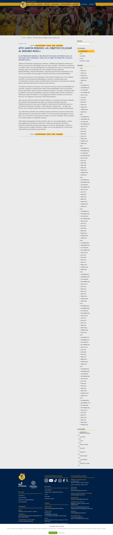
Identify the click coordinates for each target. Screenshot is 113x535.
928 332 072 (74, 489)
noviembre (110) (85, 403)
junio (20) (83, 131)
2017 (81, 335)
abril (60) (83, 104)
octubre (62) (84, 90)
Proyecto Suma (84, 61)
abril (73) (83, 420)
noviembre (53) (85, 245)
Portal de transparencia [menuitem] (26, 500)
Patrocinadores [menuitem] (66, 4)
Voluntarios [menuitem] (22, 497)
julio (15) (83, 192)
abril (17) (83, 262)
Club (81, 58)
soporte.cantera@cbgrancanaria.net (80, 507)
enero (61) (84, 80)
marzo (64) (84, 201)
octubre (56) (84, 216)
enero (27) (84, 206)
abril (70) (83, 167)
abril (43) (83, 293)
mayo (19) (83, 260)
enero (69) (84, 301)
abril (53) (83, 73)
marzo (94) (84, 422)
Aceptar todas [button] (53, 533)
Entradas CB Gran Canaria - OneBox (27, 511)
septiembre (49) (85, 281)
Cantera (82, 56)
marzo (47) (84, 233)
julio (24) (83, 223)
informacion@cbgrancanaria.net (79, 490)
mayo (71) (83, 323)
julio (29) (83, 255)
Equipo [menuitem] (33, 4)
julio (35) (83, 97)
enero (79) (84, 332)
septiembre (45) (85, 155)
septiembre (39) (85, 92)
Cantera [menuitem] (39, 4)
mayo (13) (83, 70)
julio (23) (83, 381)
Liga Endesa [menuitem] (48, 490)
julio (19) (83, 318)
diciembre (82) (85, 400)
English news (84, 444)
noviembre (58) (85, 182)
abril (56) (83, 388)
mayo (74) (83, 417)
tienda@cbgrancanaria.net (51, 514)
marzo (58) (84, 327)
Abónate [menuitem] (92, 4)
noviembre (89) (85, 308)
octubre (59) (84, 121)
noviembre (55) (85, 150)
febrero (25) (84, 235)
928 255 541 (48, 512)
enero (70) (84, 112)
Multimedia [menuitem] (55, 4)
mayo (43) (83, 197)
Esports (82, 448)
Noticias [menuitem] (47, 4)
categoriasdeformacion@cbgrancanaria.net (82, 508)
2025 (81, 83)
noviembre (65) (85, 371)
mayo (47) (83, 291)
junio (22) (83, 226)
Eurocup (82, 452)
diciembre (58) (85, 243)
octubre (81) (84, 184)
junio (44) (83, 257)
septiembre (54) (85, 376)
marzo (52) (84, 359)
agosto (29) (84, 158)
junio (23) (83, 289)
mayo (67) (83, 102)
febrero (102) (85, 393)
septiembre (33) (85, 187)
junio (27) (83, 100)
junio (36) (83, 352)
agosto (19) (84, 126)
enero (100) (84, 395)
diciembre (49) (85, 274)
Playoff (49, 45)
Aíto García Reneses (40, 45)
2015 (81, 398)
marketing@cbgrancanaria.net (78, 513)
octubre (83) (84, 405)
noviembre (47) (85, 277)
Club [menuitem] (27, 4)
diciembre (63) (85, 369)
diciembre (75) (85, 337)
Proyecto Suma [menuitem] (49, 498)
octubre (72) (84, 310)
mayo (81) (83, 386)
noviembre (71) (85, 340)
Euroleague (83, 456)
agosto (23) (84, 189)
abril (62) (83, 325)
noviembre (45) (85, 213)
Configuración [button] (61, 533)
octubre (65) (84, 247)
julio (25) (83, 129)
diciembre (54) (85, 180)
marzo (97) (84, 390)
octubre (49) (84, 279)
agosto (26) (84, 95)
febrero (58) (84, 78)
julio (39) (83, 349)
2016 (81, 366)
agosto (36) (84, 221)
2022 (81, 177)
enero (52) (84, 143)
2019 (81, 272)
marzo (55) (84, 75)
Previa (53, 45)
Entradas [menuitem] (84, 4)
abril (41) (83, 357)
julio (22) (83, 160)
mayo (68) (83, 165)
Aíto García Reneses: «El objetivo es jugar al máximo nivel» (45, 49)
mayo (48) (83, 228)
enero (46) (84, 269)
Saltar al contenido (31, 1)
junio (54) (83, 320)
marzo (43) (84, 138)
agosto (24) (84, 315)
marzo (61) (84, 170)
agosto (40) (84, 378)
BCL (81, 53)
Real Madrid (59, 45)
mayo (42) (83, 133)
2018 (81, 303)
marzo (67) (84, 107)
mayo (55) (83, 354)
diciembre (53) (85, 85)
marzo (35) (84, 264)
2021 (81, 209)
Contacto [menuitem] (21, 495)
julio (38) (83, 412)
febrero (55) (84, 109)
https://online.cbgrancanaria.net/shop (54, 508)
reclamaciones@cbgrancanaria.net (79, 499)
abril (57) (83, 199)
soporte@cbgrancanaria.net (78, 495)
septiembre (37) (85, 124)
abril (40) (83, 230)
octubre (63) (84, 153)
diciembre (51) (85, 148)
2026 (81, 68)
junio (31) (83, 415)
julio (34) (83, 286)
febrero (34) (84, 424)
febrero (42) (84, 267)
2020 (81, 240)
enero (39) (84, 238)
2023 (81, 146)
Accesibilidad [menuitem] (22, 502)
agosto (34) (84, 347)
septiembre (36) (85, 218)
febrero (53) (84, 172)
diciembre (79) (85, 306)
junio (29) (83, 163)
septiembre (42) (85, 250)
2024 (81, 114)
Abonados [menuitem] (76, 4)
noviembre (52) (85, 87)
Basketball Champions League (84, 432)
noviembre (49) (85, 119)
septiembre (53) (85, 344)
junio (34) (83, 383)
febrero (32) (84, 141)
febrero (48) (84, 330)
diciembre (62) (85, 116)
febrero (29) (84, 204)
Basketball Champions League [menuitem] (54, 492)
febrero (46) (84, 298)
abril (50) (83, 136)
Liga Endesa (29, 37)
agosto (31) (84, 284)
